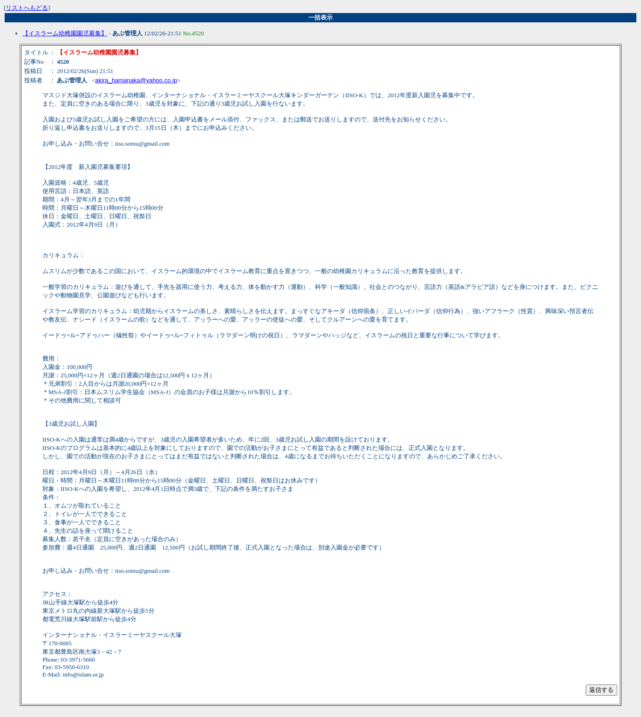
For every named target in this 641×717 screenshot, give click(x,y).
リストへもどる (27, 7)
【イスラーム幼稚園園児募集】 (64, 33)
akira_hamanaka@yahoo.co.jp (136, 80)
